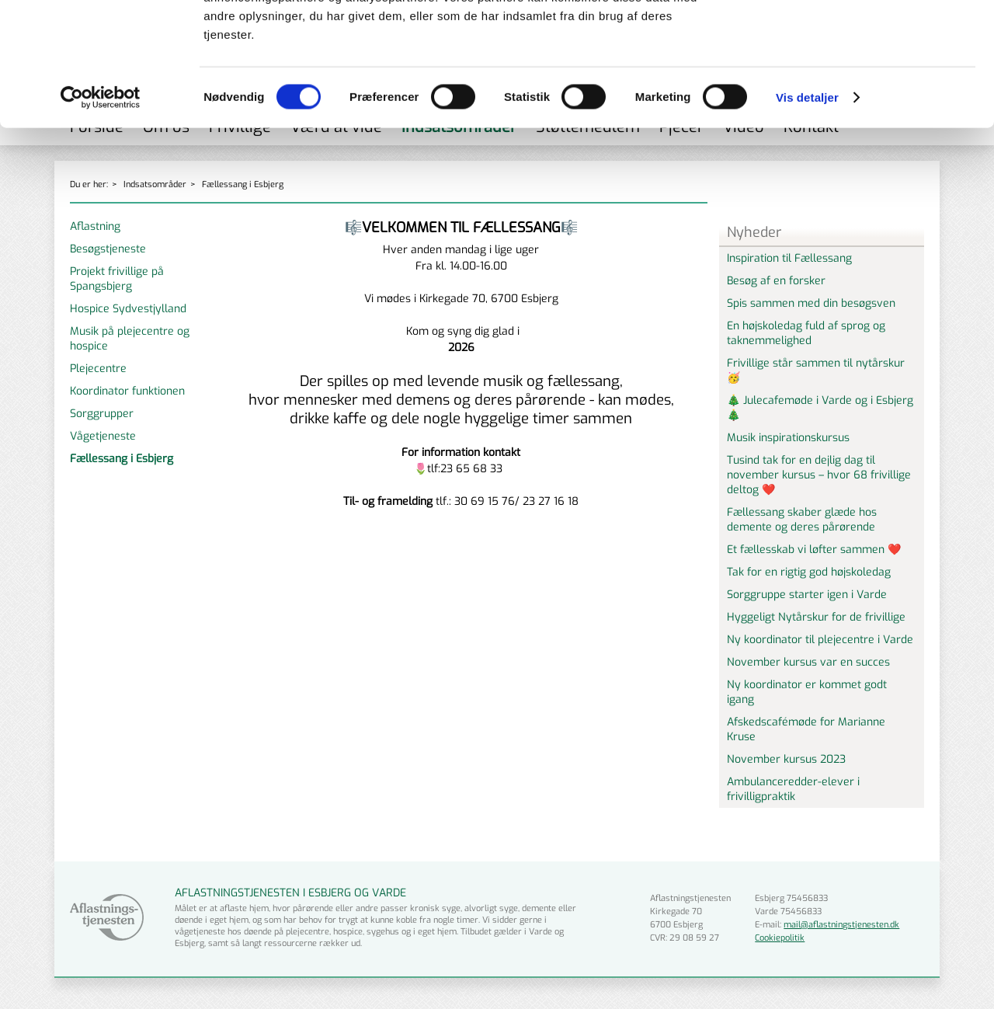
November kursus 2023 (786, 759)
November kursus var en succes (808, 662)
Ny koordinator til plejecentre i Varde (820, 639)
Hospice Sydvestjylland (128, 308)
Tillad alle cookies (864, 38)
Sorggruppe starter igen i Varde (807, 594)
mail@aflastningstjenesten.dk (841, 925)
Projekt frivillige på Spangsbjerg (117, 279)
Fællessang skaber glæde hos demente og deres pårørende (802, 519)
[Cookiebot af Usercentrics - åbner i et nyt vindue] (101, 212)
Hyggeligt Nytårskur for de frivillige (816, 617)
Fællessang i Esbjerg (121, 458)
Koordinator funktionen (127, 391)
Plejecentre (98, 368)
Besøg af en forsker (776, 280)
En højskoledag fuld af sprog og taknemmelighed (806, 333)
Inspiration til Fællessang (789, 258)
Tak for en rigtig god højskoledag (809, 572)
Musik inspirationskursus (788, 437)
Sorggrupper (102, 413)
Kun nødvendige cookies (864, 106)
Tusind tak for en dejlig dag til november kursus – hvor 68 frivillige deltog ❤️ (819, 475)
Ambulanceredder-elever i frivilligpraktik (793, 789)
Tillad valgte (864, 72)
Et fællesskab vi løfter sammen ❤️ (814, 549)
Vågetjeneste (103, 436)
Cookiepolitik (780, 938)
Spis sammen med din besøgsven (811, 303)
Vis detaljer (807, 212)
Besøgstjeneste (108, 249)
